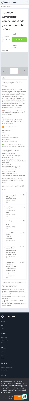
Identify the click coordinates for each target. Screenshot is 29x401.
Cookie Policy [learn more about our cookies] (7, 392)
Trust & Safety (4, 340)
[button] (26, 2)
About (2, 325)
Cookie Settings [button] (11, 397)
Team (2, 328)
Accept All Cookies (19, 397)
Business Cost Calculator (7, 367)
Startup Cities (4, 370)
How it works (4, 337)
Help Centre (4, 342)
